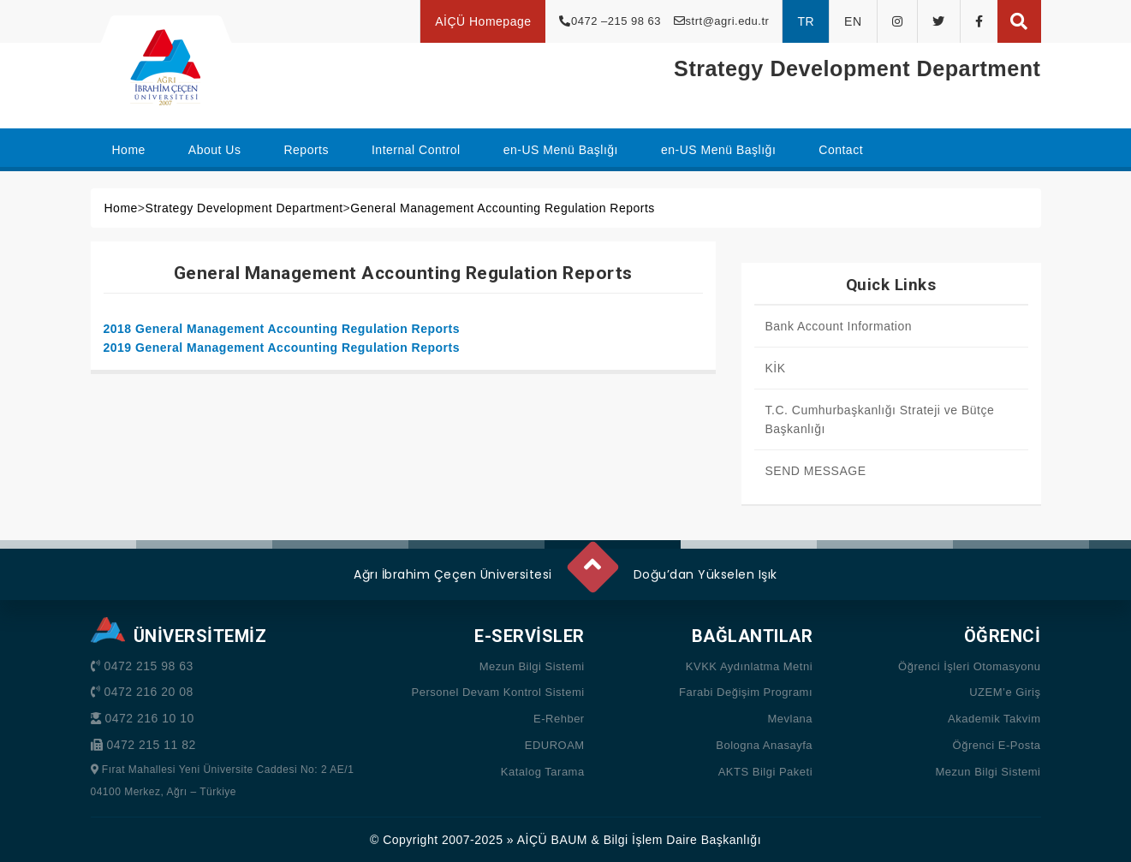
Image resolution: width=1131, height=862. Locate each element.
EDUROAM (555, 745)
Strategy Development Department (244, 208)
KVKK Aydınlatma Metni (749, 666)
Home (121, 208)
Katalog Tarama (543, 771)
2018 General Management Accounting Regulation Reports (282, 329)
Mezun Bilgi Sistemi (532, 666)
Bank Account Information (839, 326)
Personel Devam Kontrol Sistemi (498, 692)
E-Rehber (559, 718)
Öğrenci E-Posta (997, 745)
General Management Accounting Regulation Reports (502, 208)
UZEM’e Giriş (1004, 692)
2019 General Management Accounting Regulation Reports (282, 347)
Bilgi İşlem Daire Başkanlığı (682, 840)
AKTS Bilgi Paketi (765, 771)
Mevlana (790, 718)
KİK (775, 368)
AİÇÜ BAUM (552, 840)
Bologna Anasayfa (764, 745)
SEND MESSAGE (815, 471)
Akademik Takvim (994, 718)
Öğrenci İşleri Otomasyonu (969, 666)
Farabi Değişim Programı (746, 692)
